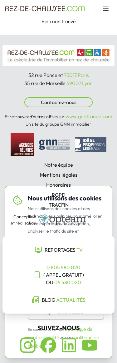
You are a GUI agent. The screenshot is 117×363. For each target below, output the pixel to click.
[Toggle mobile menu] (106, 9)
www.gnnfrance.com (89, 116)
